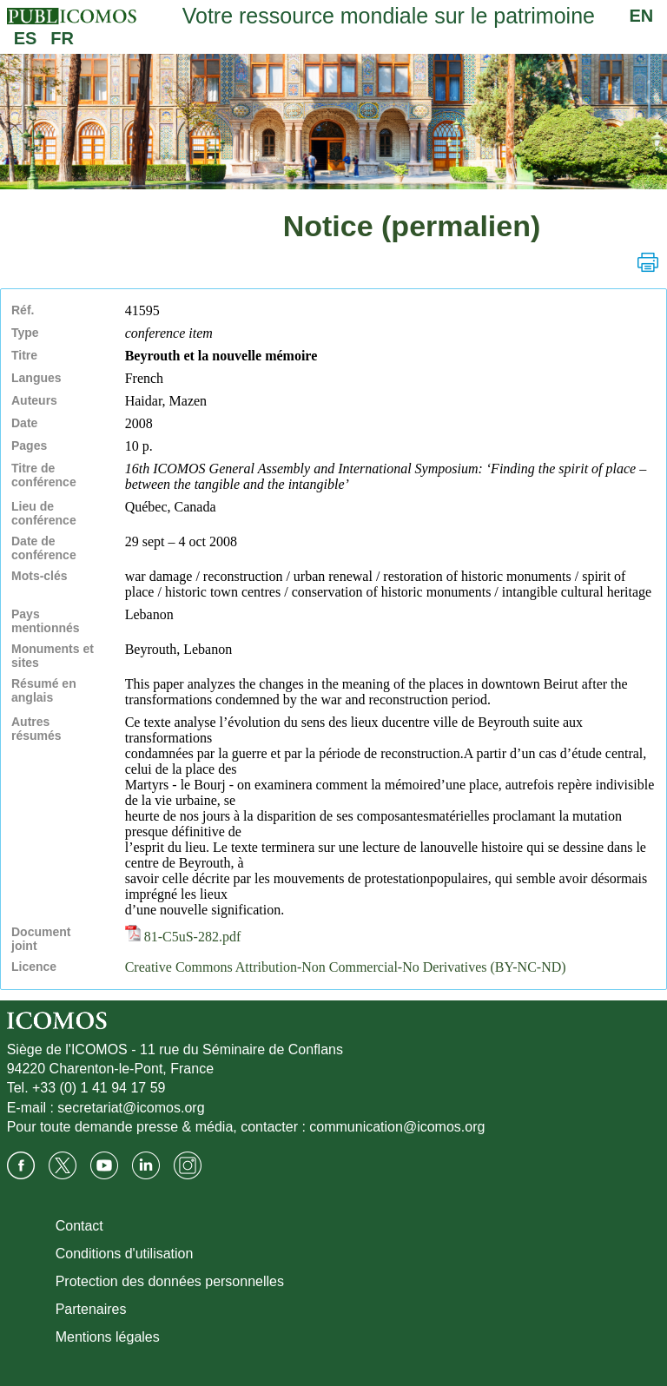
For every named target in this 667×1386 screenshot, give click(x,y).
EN (642, 15)
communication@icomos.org (397, 1126)
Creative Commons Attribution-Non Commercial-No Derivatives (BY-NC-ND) (345, 967)
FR (62, 38)
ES (25, 38)
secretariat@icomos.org (130, 1107)
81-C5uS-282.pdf (183, 936)
